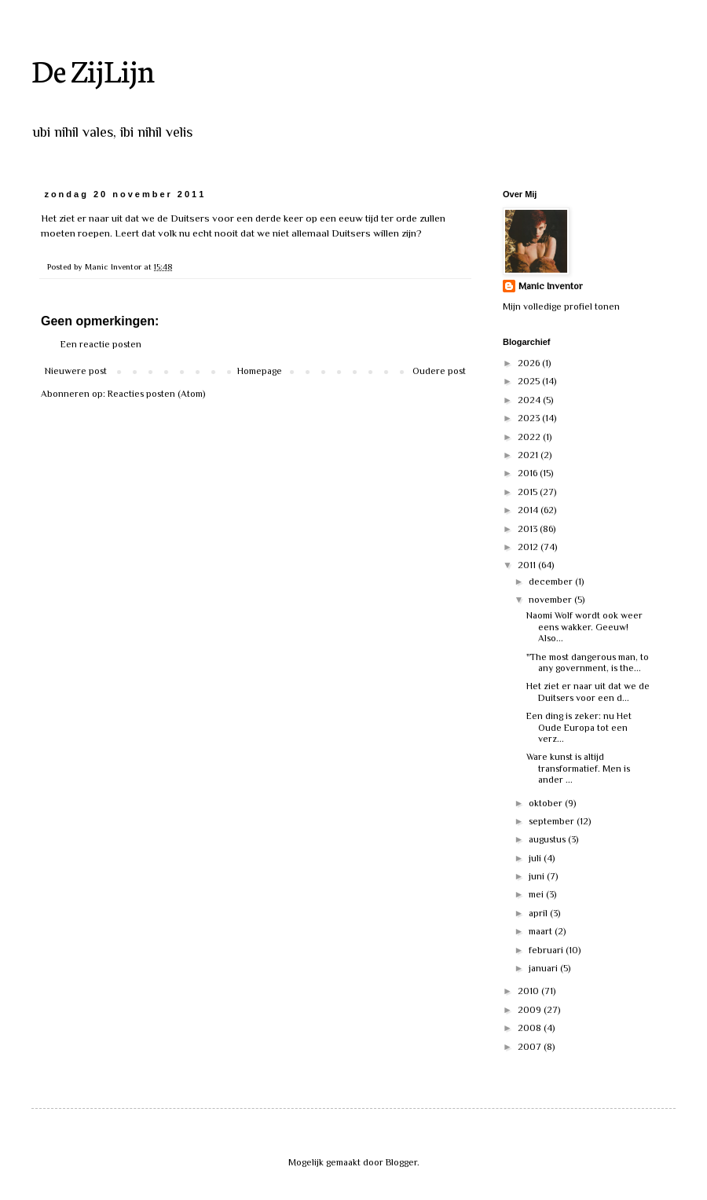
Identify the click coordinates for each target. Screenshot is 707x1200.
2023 (530, 418)
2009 (531, 1009)
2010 (529, 990)
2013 (529, 528)
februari (547, 950)
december (552, 581)
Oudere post (439, 370)
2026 (530, 363)
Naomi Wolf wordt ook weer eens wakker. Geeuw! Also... (584, 627)
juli (536, 858)
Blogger (401, 1162)
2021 (529, 455)
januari (544, 968)
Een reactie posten (100, 344)
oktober (547, 803)
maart (542, 931)
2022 (530, 436)
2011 (528, 565)
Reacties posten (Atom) (156, 393)
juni (538, 876)
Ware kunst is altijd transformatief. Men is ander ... (578, 768)
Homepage (259, 370)
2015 (529, 491)
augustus (548, 839)
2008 (531, 1027)
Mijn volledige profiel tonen (561, 306)
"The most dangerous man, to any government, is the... (587, 662)
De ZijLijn (93, 69)
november (551, 599)
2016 (529, 473)
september (553, 821)
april (539, 913)
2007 (531, 1046)
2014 (529, 510)
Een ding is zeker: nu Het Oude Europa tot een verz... (579, 727)
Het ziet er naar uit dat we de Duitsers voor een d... (588, 692)
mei (537, 894)
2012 (529, 546)
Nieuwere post (76, 370)
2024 (530, 400)
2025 (530, 381)
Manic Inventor (550, 286)
